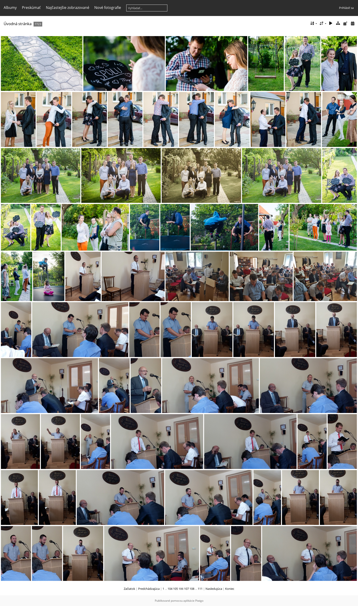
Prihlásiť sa (346, 8)
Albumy (10, 7)
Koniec (229, 589)
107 (186, 589)
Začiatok (129, 589)
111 (200, 589)
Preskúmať (31, 7)
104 (170, 589)
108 (192, 589)
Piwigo (199, 601)
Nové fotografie (107, 7)
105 (175, 589)
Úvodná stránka (18, 23)
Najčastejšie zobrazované (67, 7)
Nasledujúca (213, 589)
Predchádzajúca (149, 589)
